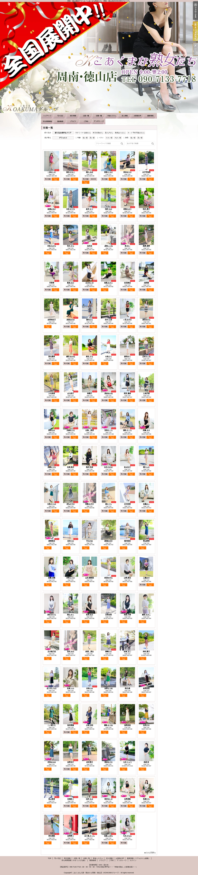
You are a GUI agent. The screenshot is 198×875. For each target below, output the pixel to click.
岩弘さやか (71, 504)
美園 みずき (89, 504)
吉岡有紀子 (52, 320)
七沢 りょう (127, 762)
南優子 (89, 393)
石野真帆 (127, 799)
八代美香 (51, 393)
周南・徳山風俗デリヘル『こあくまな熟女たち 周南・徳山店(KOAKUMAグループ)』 (99, 57)
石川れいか (89, 283)
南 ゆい (127, 246)
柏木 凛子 (146, 209)
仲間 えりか (70, 578)
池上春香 (51, 799)
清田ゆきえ (146, 320)
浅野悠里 (127, 725)
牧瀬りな (146, 799)
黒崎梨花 (51, 541)
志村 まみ (89, 799)
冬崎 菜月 (70, 467)
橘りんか (146, 467)
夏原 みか (70, 283)
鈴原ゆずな (108, 578)
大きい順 (118, 138)
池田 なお (108, 209)
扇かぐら (108, 504)
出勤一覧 (86, 116)
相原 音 (146, 762)
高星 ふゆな (108, 836)
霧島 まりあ (108, 725)
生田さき (146, 725)
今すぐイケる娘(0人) (83, 133)
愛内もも (89, 320)
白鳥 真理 (89, 430)
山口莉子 (70, 393)
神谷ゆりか (127, 172)
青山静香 (146, 541)
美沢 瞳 (127, 688)
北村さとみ (146, 356)
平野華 (51, 283)
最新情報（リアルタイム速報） (150, 116)
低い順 (85, 138)
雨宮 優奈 (127, 393)
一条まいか (52, 172)
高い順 (92, 138)
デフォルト (63, 138)
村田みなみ (52, 762)
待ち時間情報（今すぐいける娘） (47, 121)
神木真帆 (51, 836)
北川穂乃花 (52, 651)
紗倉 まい (127, 651)
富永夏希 (51, 356)
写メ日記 (60, 116)
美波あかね (108, 393)
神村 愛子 (146, 651)
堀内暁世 (127, 541)
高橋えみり (127, 209)
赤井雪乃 (89, 762)
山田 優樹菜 (89, 578)
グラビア (73, 121)
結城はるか (52, 209)
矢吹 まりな (70, 209)
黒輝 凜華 (146, 246)
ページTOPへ (151, 852)
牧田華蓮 (70, 725)
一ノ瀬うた (52, 725)
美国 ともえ (108, 172)
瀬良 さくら (127, 430)
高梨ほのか (71, 320)
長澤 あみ (89, 615)
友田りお (70, 541)
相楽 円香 (127, 615)
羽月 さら (70, 246)
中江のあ (89, 541)
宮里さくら (108, 430)
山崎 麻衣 (127, 578)
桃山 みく (70, 615)
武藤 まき (146, 430)
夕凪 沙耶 (89, 725)
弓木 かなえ (127, 836)
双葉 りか (70, 688)
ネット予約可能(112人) (136, 133)
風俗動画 (60, 121)
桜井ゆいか (108, 799)
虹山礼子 (127, 467)
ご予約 (86, 121)
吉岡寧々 (70, 836)
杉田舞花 (127, 283)
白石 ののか (108, 467)
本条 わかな (51, 246)
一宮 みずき (127, 320)
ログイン (133, 860)
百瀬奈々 (70, 799)
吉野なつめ (108, 688)
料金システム (111, 116)
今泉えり (108, 356)
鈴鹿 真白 (89, 651)
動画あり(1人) (120, 133)
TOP (47, 116)
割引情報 (73, 116)
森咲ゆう (127, 356)
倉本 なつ (89, 209)
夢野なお (51, 430)
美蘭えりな (52, 467)
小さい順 (109, 138)
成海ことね (108, 246)
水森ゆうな (71, 430)
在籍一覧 (98, 116)
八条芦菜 (146, 393)
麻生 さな (89, 356)
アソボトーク (98, 121)
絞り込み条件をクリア (63, 133)
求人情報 (124, 116)
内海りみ (89, 688)
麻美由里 (146, 688)
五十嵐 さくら (89, 836)
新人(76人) (109, 133)
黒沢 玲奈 (89, 467)
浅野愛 (146, 283)
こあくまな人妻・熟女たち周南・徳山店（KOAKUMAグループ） (96, 873)
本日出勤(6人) (98, 133)
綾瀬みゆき (108, 541)
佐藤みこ (146, 504)
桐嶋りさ (108, 651)
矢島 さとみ (51, 504)
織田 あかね (70, 356)
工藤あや (146, 578)
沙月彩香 (127, 504)
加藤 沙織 (51, 578)
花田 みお (70, 651)
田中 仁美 (108, 320)
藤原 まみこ (146, 615)
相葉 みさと (108, 283)
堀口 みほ (89, 172)
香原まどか (108, 762)
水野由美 (108, 615)
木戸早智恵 (146, 172)
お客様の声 (137, 116)
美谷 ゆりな (51, 615)
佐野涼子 (70, 762)
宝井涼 (89, 246)
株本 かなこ (70, 172)
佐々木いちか (52, 688)
